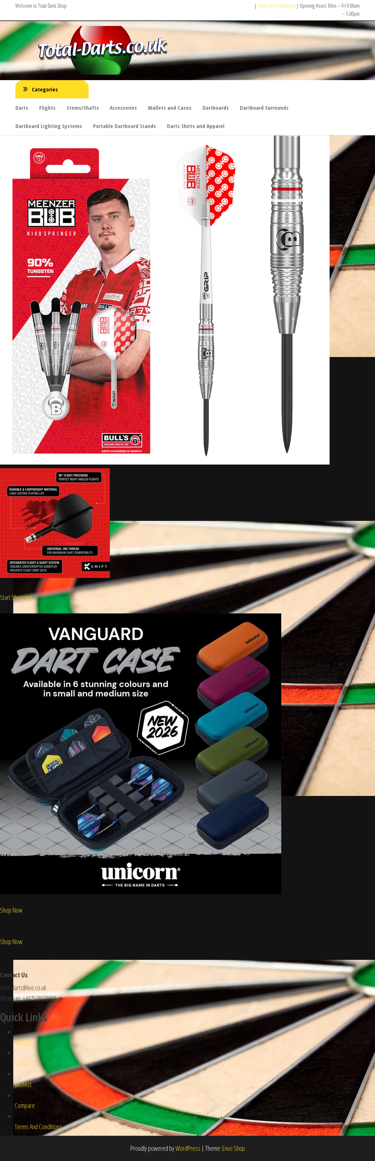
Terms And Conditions (38, 1126)
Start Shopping (15, 597)
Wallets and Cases (170, 107)
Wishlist (23, 1084)
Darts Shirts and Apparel (195, 125)
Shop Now (11, 910)
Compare (25, 1105)
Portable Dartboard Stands (124, 125)
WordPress (187, 1148)
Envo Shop (233, 1148)
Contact (23, 1063)
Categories (45, 89)
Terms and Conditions (276, 5)
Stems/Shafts (83, 107)
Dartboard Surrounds (264, 107)
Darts (21, 107)
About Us (24, 1042)
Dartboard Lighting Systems (48, 125)
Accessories (123, 107)
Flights (47, 107)
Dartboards (216, 107)
